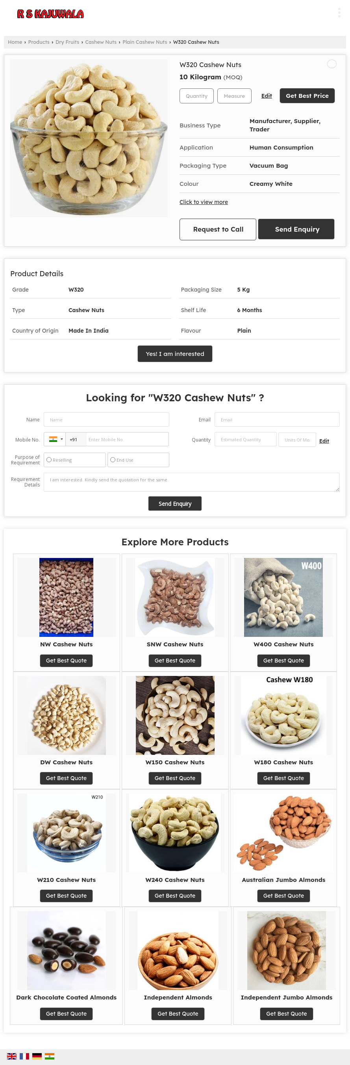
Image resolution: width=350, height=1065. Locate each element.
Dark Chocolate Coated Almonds (66, 997)
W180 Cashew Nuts (283, 762)
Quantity (201, 439)
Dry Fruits (67, 42)
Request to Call (218, 229)
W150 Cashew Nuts (175, 762)
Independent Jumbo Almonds (287, 997)
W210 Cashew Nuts (66, 879)
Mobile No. (27, 439)
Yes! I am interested (175, 353)
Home (15, 42)
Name (33, 419)
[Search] (323, 11)
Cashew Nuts (101, 42)
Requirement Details (25, 482)
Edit (266, 95)
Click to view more (204, 201)
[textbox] (234, 95)
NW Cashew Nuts (66, 644)
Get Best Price (307, 95)
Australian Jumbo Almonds (283, 879)
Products (39, 42)
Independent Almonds (178, 997)
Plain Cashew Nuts (144, 42)
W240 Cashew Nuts (174, 879)
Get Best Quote (66, 660)
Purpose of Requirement (25, 460)
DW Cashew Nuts (66, 762)
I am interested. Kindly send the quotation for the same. (192, 482)
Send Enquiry (297, 229)
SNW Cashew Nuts (175, 644)
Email (205, 419)
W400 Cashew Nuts (283, 644)
